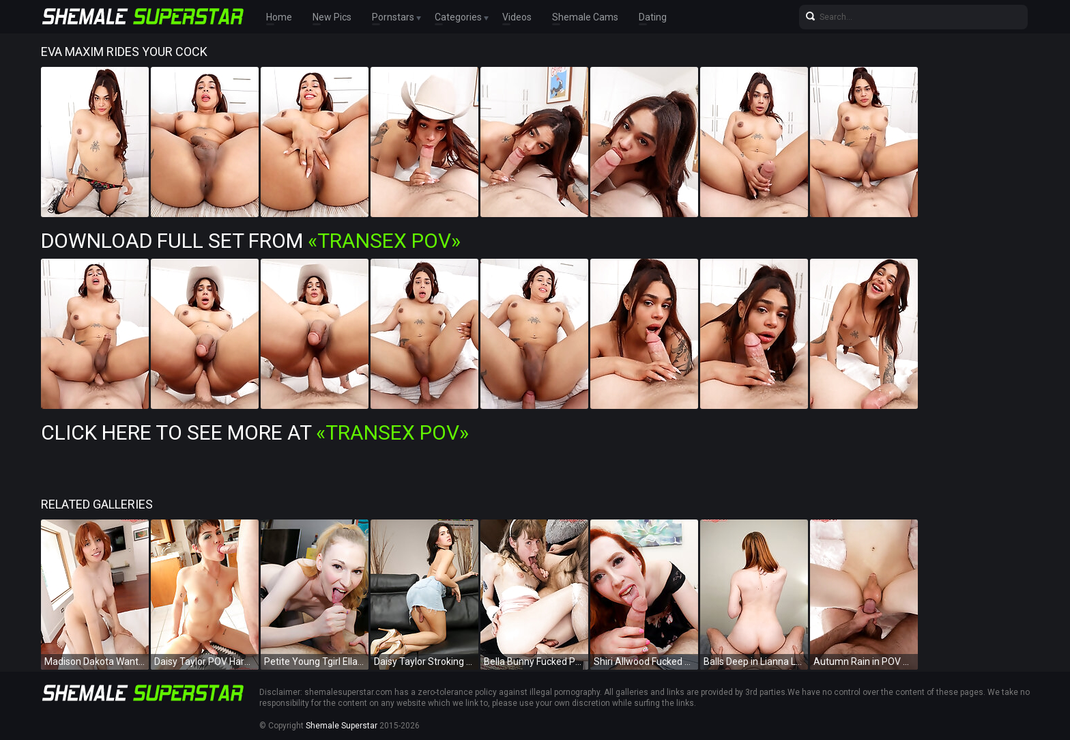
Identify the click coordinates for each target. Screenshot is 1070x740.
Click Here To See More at (255, 432)
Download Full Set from (251, 241)
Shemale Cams (585, 17)
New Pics (332, 17)
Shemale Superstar (341, 725)
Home (279, 17)
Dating (653, 17)
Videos (517, 17)
